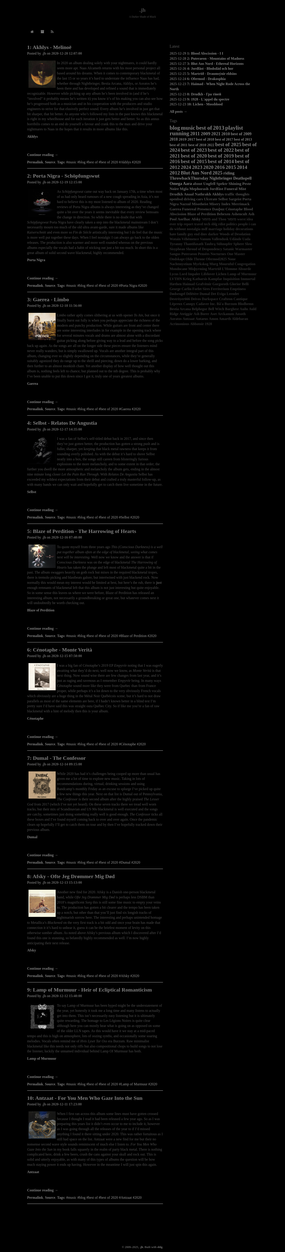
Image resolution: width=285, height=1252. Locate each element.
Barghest (232, 309)
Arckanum (226, 314)
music (188, 128)
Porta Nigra (36, 260)
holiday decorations (238, 229)
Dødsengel (177, 294)
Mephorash (198, 188)
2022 (210, 145)
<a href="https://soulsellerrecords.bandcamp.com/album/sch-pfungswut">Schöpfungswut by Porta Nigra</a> (95, 269)
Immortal (248, 279)
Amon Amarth (220, 319)
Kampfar (215, 279)
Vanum (205, 239)
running (179, 133)
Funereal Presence (196, 209)
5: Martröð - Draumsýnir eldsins (212, 74)
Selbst (31, 492)
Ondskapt (177, 259)
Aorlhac (183, 219)
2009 (205, 133)
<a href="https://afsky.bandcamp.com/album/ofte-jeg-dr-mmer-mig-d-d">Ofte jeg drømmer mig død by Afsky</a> (95, 960)
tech (207, 224)
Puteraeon (189, 254)
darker (213, 234)
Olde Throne (195, 259)
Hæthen (176, 284)
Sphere (238, 244)
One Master (236, 254)
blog (175, 128)
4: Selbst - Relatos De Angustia (62, 423)
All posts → (178, 111)
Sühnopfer (224, 244)
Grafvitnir (204, 284)
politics (231, 224)
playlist (234, 128)
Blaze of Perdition (41, 610)
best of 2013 (243, 139)
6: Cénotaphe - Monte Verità (59, 650)
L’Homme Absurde (236, 269)
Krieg (187, 279)
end (197, 234)
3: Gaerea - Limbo (48, 299)
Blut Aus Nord (196, 173)
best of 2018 (205, 139)
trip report (185, 224)
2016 (219, 167)
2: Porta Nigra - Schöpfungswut (63, 176)
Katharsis (199, 279)
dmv (203, 234)
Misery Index (220, 204)
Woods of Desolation (235, 234)
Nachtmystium (181, 264)
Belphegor (199, 309)
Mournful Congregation (237, 264)
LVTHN (176, 279)
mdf (204, 229)
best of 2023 (194, 150)
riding (228, 173)
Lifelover (208, 274)
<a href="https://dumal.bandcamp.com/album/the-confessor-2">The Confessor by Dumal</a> (95, 846)
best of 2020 (194, 156)
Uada (246, 239)
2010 (225, 133)
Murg (213, 264)
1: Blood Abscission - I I (205, 53)
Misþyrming (197, 269)
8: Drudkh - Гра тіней (204, 94)
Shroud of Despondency (204, 249)
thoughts (243, 194)
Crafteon (225, 299)
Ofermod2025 (216, 259)
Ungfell (209, 183)
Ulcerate (210, 199)
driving (189, 199)
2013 (218, 128)
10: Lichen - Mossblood (205, 104)
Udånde (235, 239)
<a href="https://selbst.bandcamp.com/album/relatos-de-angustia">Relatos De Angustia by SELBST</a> (95, 501)
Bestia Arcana (180, 309)
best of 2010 (197, 145)
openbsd (176, 199)
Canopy (189, 304)
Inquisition (231, 279)
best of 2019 (221, 156)
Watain (175, 239)
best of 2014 (221, 161)
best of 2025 (228, 144)
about (197, 183)
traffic (230, 194)
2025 (217, 173)
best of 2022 (221, 150)
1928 (208, 324)
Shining (234, 183)
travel (198, 224)
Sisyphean (177, 249)
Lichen (221, 274)
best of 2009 (241, 134)
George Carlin (180, 289)
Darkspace (210, 299)
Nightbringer (220, 178)
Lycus (174, 274)
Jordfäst (216, 188)
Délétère (192, 294)
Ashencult (239, 214)
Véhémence (190, 239)
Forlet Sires (201, 289)
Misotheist (200, 204)
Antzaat (33, 1172)
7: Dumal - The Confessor (56, 758)
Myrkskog (200, 264)
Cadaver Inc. (206, 304)
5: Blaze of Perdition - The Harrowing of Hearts (81, 531)
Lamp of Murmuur (42, 1058)
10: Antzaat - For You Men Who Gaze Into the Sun (84, 1098)
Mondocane (178, 269)
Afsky (31, 950)
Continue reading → (42, 155)
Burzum (230, 304)
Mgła (184, 188)
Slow (248, 244)
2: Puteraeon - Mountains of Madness (215, 58)
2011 (195, 133)
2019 (182, 139)
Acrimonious (179, 324)
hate (173, 234)
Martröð (214, 269)
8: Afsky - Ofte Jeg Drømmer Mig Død (71, 876)
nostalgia (193, 229)
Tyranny (176, 244)
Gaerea (32, 383)
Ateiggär (186, 314)
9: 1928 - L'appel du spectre (208, 99)
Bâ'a (220, 304)
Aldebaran (240, 319)
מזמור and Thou (214, 219)
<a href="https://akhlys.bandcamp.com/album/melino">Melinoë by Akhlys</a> (95, 146)
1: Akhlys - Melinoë (49, 47)
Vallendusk (220, 239)
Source (50, 162)
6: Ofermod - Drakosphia (206, 79)
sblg (214, 224)
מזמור (231, 219)
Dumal (32, 837)
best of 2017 (224, 139)
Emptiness (238, 289)
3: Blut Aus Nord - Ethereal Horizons (215, 64)
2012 (175, 173)
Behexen (223, 214)
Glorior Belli (239, 284)
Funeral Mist (235, 188)
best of (204, 128)
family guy (185, 234)
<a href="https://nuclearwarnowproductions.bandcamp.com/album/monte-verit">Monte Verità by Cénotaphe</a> (95, 728)
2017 (191, 139)
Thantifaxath (193, 244)
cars (199, 199)
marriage (215, 229)
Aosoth (240, 314)
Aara (187, 183)
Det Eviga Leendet (225, 294)
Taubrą (210, 244)
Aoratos (176, 319)
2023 (197, 167)
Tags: (61, 162)
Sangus (175, 254)
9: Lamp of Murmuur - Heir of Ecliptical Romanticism (89, 990)
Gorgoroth (220, 284)
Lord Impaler (189, 274)
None (232, 259)
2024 (186, 167)
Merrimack (240, 204)
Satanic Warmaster (237, 249)
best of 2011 (178, 145)
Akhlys (32, 136)
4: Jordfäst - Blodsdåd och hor (210, 68)
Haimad (189, 284)
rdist (221, 224)
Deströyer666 (180, 299)
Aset (213, 314)
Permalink (35, 162)
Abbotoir (197, 324)
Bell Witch (216, 309)
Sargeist (235, 199)
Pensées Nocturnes (212, 254)
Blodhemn (245, 304)
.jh (142, 10)
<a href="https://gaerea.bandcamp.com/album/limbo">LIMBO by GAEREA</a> (95, 393)
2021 (216, 133)
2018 (174, 139)
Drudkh (176, 194)
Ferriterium (220, 289)
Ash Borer (201, 314)
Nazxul (185, 204)
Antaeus (201, 319)
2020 (208, 167)
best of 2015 (194, 161)
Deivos (196, 299)
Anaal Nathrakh (197, 194)
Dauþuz (218, 209)
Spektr (222, 183)
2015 (231, 167)
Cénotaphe (35, 718)
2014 (242, 167)
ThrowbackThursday (189, 178)
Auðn (244, 309)
